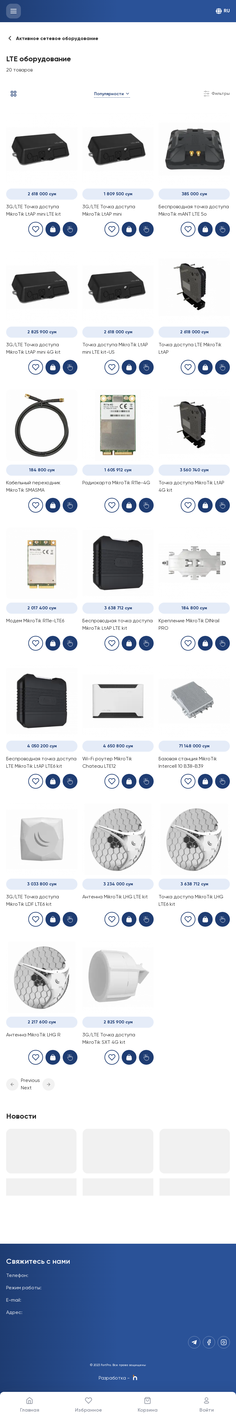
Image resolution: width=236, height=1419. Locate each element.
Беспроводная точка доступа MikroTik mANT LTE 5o (194, 211)
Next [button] (26, 1088)
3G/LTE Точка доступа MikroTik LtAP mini (108, 211)
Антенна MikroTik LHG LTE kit (115, 897)
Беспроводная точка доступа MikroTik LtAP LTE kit (117, 625)
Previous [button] (30, 1080)
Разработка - (118, 1378)
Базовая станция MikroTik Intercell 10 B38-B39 (188, 763)
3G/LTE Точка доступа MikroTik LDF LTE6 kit (32, 901)
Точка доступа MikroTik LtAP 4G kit (191, 487)
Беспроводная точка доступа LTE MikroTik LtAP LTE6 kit (41, 763)
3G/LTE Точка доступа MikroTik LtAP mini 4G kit (33, 349)
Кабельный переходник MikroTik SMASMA (33, 487)
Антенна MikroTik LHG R (33, 1035)
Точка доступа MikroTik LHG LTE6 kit (191, 901)
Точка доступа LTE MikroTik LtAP (190, 349)
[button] (12, 1084)
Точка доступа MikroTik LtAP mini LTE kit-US (115, 349)
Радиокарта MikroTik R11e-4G (116, 483)
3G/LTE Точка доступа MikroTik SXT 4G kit (108, 1039)
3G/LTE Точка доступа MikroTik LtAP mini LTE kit (33, 211)
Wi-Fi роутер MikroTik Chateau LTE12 (107, 763)
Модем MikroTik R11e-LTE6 (35, 621)
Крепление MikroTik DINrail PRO (189, 625)
